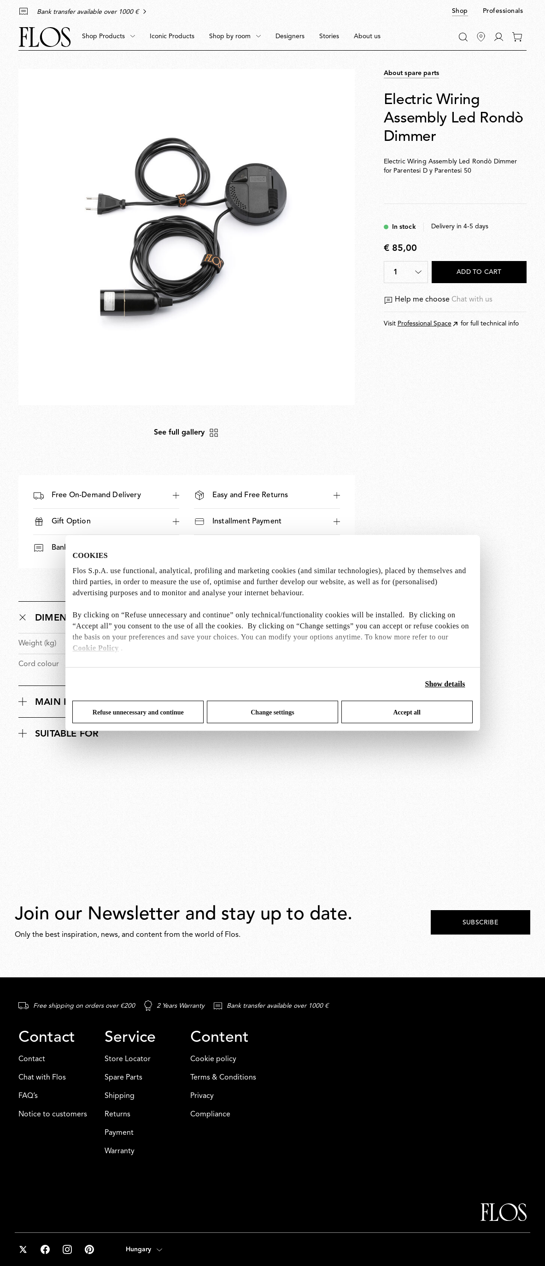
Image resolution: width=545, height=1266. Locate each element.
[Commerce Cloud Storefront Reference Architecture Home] (44, 37)
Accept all (406, 712)
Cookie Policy (96, 648)
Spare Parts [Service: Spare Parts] (123, 1077)
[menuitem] (108, 37)
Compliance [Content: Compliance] (210, 1114)
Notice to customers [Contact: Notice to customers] (52, 1114)
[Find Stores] (481, 36)
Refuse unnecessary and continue (138, 712)
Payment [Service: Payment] (119, 1133)
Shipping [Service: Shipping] (120, 1096)
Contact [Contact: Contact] (31, 1059)
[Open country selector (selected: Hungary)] (144, 1249)
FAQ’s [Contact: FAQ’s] (28, 1096)
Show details (445, 684)
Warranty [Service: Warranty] (120, 1151)
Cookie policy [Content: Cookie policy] (213, 1059)
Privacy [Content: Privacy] (202, 1096)
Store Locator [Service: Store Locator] (128, 1059)
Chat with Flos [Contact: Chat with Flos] (42, 1077)
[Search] (463, 37)
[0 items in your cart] (517, 37)
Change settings (272, 712)
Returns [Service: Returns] (117, 1114)
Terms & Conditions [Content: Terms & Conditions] (223, 1077)
